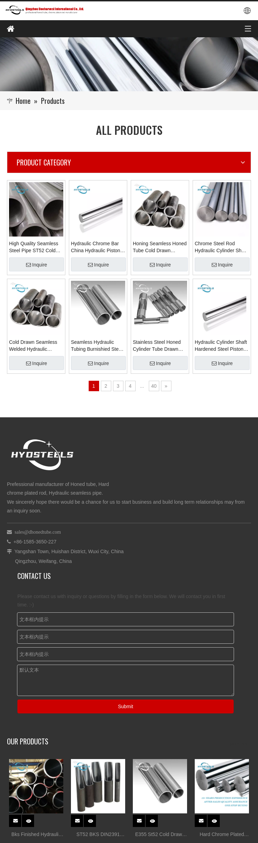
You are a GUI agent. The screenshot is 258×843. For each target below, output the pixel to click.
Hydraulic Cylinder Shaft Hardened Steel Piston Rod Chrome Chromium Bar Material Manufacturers (221, 346)
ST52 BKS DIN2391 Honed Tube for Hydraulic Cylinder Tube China (98, 835)
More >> (238, 744)
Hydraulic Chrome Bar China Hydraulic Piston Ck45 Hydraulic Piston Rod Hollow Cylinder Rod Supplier (95, 247)
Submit (125, 706)
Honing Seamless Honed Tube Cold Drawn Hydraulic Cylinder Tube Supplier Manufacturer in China (160, 247)
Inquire (36, 265)
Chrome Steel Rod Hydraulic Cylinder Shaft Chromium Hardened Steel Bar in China (221, 247)
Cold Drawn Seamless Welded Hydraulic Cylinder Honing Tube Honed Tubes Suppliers (34, 346)
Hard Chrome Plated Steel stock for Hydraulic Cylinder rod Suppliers (222, 835)
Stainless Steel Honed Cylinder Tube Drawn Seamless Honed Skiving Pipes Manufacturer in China (160, 346)
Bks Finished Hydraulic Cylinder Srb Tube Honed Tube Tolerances (36, 835)
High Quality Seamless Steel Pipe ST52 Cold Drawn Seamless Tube (33, 247)
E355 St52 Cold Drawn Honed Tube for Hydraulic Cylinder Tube (160, 835)
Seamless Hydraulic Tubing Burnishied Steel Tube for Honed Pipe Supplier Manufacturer (96, 346)
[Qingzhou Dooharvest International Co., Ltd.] (129, 64)
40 (154, 386)
